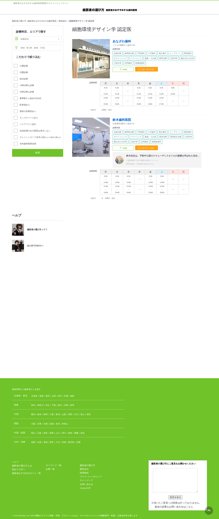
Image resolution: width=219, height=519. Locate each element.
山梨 (64, 414)
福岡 (33, 442)
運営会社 (84, 469)
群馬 (72, 405)
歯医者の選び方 (87, 465)
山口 (58, 433)
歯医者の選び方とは (22, 465)
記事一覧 (50, 469)
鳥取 (45, 433)
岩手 (60, 396)
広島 (39, 433)
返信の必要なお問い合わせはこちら (174, 507)
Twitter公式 (85, 488)
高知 (82, 433)
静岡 (45, 414)
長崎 (45, 442)
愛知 (33, 414)
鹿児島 (71, 442)
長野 (70, 414)
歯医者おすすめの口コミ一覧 (26, 473)
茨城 (66, 405)
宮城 (66, 396)
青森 (41, 396)
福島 (72, 396)
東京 (33, 405)
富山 (82, 414)
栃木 (60, 405)
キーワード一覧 (53, 465)
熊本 (52, 442)
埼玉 (48, 405)
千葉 (54, 405)
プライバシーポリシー (91, 476)
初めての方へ (18, 469)
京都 (45, 424)
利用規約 (84, 473)
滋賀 (52, 424)
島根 (52, 433)
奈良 (58, 424)
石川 (76, 414)
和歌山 (65, 424)
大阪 (33, 424)
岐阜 (39, 414)
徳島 (70, 433)
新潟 (58, 414)
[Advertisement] (37, 183)
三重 (52, 414)
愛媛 (76, 433)
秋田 (48, 396)
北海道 (34, 396)
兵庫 (39, 424)
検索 (37, 152)
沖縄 (78, 442)
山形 (54, 396)
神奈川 (40, 405)
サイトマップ (86, 480)
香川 (64, 433)
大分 (58, 442)
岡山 (33, 433)
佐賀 (39, 442)
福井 (89, 414)
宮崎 (64, 442)
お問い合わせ (86, 484)
